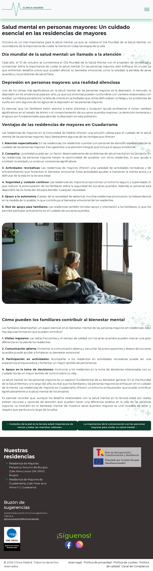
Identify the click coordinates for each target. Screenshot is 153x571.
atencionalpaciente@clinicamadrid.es (21, 519)
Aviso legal (75, 562)
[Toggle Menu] (146, 9)
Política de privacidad (98, 562)
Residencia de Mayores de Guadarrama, (27, 483)
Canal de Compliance (135, 566)
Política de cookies (125, 562)
